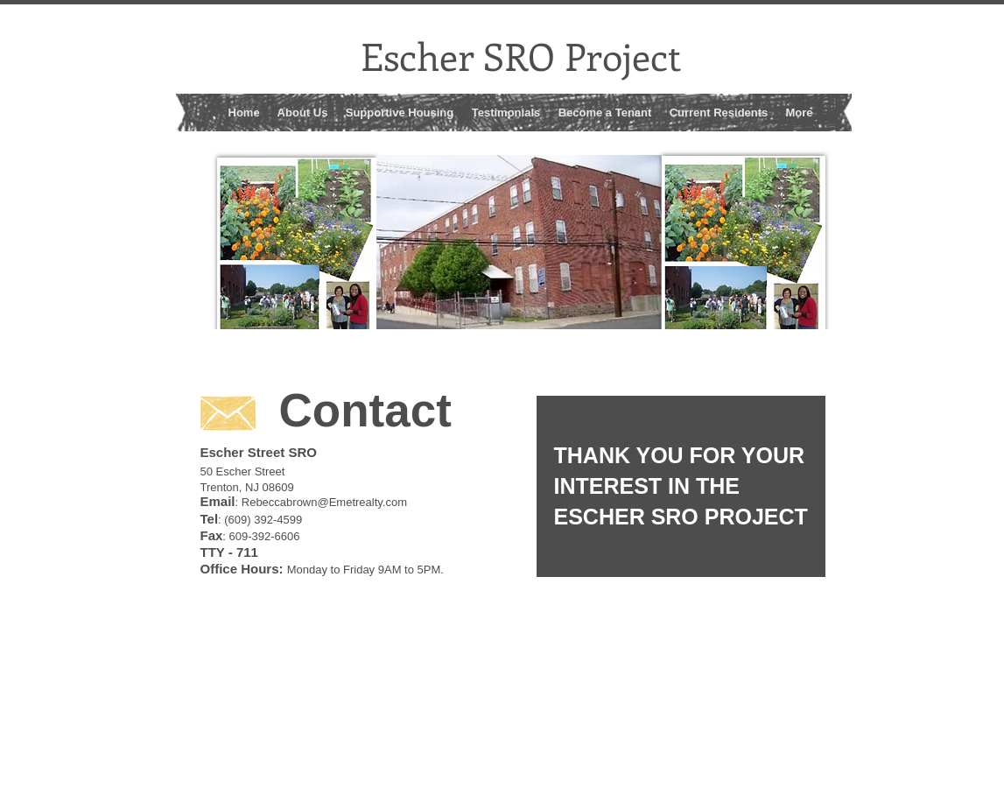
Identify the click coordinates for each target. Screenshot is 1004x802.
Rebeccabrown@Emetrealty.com (324, 502)
